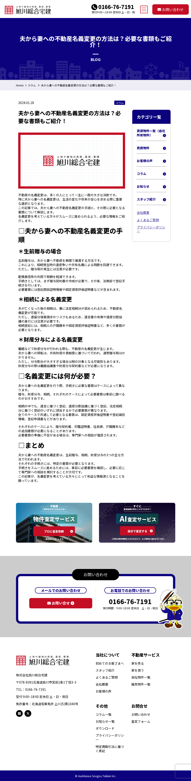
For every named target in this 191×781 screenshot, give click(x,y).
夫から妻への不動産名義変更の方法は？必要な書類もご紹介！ (79, 85)
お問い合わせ (170, 9)
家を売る (137, 663)
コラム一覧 (103, 714)
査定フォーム (140, 721)
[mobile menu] (144, 9)
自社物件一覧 (140, 677)
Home (19, 85)
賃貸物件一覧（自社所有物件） (151, 133)
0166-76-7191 (116, 7)
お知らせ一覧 (105, 721)
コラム (32, 85)
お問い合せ (60, 603)
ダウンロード (105, 728)
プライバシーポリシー (151, 229)
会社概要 (143, 212)
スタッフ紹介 (151, 199)
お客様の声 (151, 160)
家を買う (137, 670)
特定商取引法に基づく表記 (110, 749)
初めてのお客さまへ (110, 663)
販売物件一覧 (140, 684)
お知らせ (151, 186)
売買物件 (151, 148)
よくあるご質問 (148, 220)
